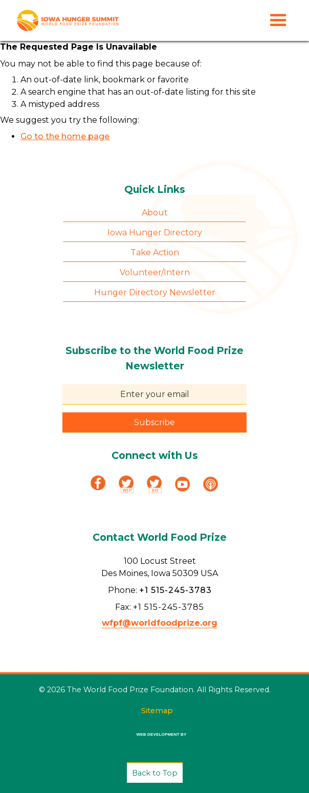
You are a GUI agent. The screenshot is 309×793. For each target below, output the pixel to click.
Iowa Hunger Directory (154, 232)
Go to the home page (64, 136)
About (155, 212)
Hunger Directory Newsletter (154, 292)
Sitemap (157, 710)
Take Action (154, 252)
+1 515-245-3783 (175, 590)
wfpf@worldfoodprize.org (159, 623)
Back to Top (155, 773)
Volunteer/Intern (155, 272)
